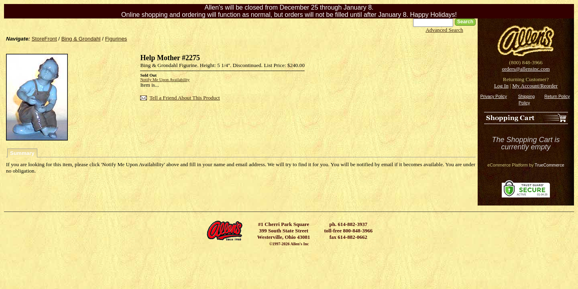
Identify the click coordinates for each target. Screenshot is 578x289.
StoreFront (44, 39)
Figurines (116, 39)
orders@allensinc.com (526, 69)
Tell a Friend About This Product (184, 98)
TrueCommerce (549, 165)
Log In (501, 86)
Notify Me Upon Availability (164, 79)
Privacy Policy (493, 96)
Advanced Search (444, 30)
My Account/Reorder (535, 86)
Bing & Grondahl (81, 39)
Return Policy (557, 96)
